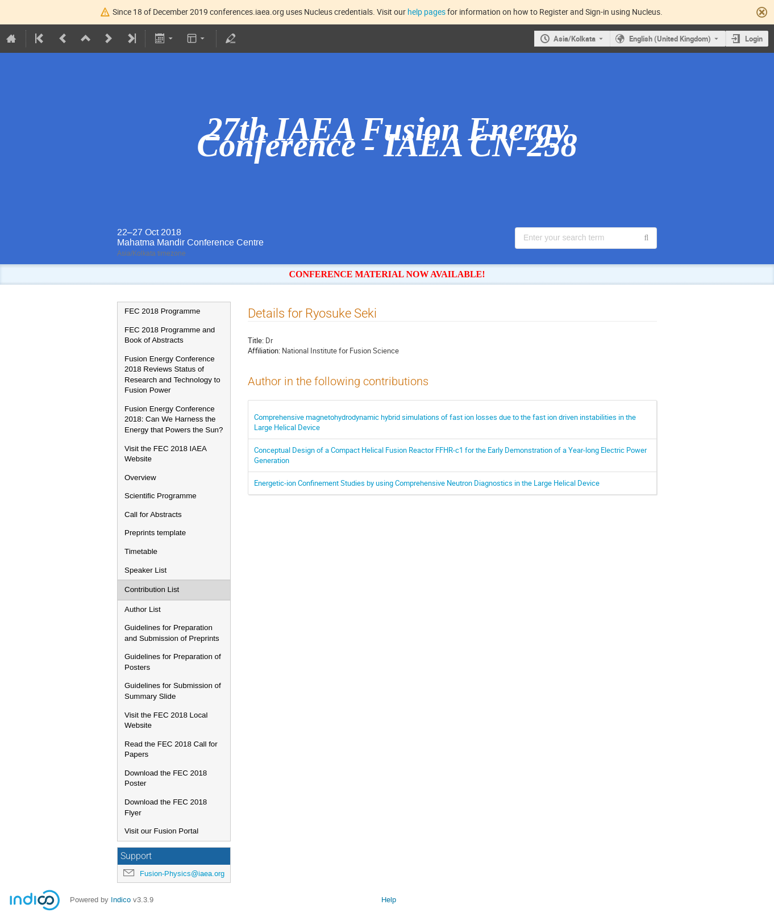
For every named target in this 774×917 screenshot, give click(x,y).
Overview (140, 477)
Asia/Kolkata (575, 39)
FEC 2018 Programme (162, 311)
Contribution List (151, 589)
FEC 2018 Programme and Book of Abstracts (169, 335)
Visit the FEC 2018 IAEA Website (165, 454)
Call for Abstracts (153, 514)
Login (754, 39)
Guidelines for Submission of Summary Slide (172, 691)
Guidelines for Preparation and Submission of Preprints (171, 633)
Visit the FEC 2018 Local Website (165, 720)
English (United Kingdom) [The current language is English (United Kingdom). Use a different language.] (670, 39)
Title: (256, 340)
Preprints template (155, 532)
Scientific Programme (160, 495)
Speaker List (145, 570)
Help (388, 900)
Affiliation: (264, 350)
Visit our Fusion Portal (161, 831)
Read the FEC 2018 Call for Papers (171, 749)
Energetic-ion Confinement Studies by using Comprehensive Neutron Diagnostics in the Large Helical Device (427, 483)
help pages (426, 11)
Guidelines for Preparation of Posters (172, 662)
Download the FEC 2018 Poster (165, 778)
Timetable (140, 551)
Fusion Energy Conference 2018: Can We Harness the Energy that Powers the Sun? (173, 419)
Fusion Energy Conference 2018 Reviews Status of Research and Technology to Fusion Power (172, 375)
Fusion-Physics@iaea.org (182, 873)
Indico (121, 900)
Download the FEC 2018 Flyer (165, 807)
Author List (142, 609)
